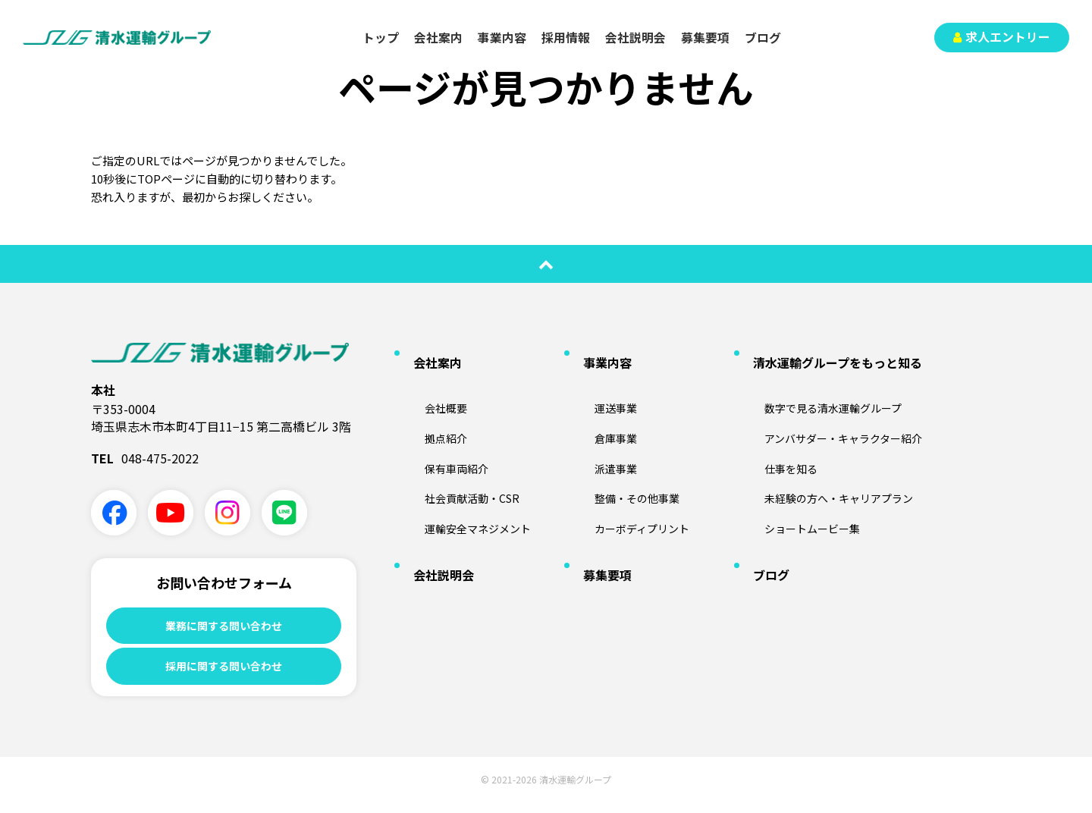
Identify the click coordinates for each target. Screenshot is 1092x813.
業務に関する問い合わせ (223, 626)
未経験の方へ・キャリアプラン (830, 456)
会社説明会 (635, 37)
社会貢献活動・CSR (459, 456)
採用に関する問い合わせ (223, 673)
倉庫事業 (600, 407)
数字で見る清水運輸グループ (823, 383)
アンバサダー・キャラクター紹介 (835, 407)
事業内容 (502, 37)
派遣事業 (600, 431)
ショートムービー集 (800, 480)
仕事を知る (775, 431)
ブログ (763, 37)
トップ (380, 37)
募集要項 (705, 37)
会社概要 (430, 383)
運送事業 (600, 383)
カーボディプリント (630, 480)
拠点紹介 (430, 407)
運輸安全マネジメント (466, 480)
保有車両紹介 (442, 431)
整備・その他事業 (624, 456)
